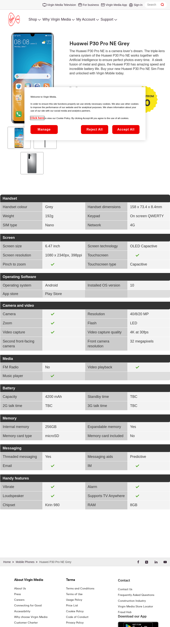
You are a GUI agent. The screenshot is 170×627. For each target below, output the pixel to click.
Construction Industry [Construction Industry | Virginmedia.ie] (132, 601)
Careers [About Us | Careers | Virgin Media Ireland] (19, 600)
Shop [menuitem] (32, 19)
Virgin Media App (116, 4)
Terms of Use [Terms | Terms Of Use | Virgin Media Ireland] (74, 594)
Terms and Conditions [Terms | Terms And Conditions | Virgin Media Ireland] (80, 588)
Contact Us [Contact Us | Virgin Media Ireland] (125, 589)
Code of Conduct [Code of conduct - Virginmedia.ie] (77, 617)
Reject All (94, 129)
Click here (37, 118)
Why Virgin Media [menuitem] (56, 19)
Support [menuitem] (107, 19)
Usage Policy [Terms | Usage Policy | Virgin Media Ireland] (74, 600)
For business (91, 4)
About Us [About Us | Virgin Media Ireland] (20, 588)
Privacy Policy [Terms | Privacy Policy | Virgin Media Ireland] (75, 622)
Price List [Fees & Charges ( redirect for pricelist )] (72, 605)
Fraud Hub (124, 612)
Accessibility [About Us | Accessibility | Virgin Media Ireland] (22, 611)
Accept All (126, 129)
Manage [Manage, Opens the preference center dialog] (44, 129)
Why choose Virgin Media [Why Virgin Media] (30, 617)
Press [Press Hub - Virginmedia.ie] (17, 594)
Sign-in (138, 4)
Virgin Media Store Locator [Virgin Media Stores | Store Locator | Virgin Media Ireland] (135, 606)
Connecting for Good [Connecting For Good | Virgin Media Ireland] (28, 605)
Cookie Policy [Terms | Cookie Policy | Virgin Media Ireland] (75, 611)
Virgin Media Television (61, 4)
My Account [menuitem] (85, 19)
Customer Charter (26, 622)
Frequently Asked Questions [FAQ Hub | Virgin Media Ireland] (136, 595)
